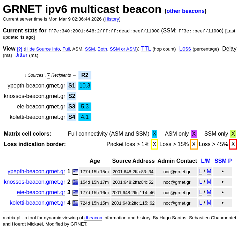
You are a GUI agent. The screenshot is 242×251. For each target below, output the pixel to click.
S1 (71, 86)
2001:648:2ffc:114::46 (133, 192)
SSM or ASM (123, 49)
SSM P (223, 161)
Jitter (21, 55)
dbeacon (93, 217)
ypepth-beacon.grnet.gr (36, 171)
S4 (71, 117)
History (112, 19)
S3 (71, 106)
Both (102, 49)
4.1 (85, 117)
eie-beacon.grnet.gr (41, 192)
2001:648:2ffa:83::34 (133, 171)
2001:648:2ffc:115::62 (133, 203)
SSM (90, 49)
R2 (84, 75)
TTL (146, 49)
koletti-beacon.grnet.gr (37, 203)
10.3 (85, 86)
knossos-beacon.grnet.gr (34, 182)
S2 (71, 96)
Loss (185, 49)
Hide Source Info (42, 49)
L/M (206, 161)
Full (66, 49)
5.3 (85, 106)
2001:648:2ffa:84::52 (133, 182)
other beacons (185, 11)
